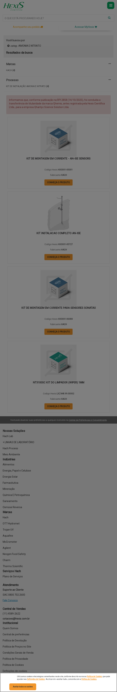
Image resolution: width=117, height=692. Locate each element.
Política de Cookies (94, 676)
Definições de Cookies (36, 679)
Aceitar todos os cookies (23, 687)
